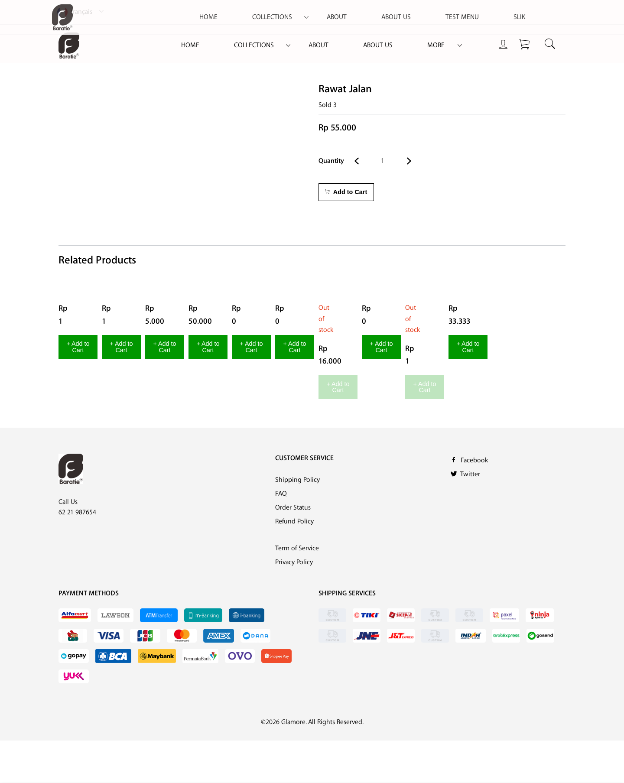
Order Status (293, 550)
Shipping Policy (297, 522)
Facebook (474, 503)
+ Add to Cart (104, 414)
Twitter (470, 516)
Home (190, 45)
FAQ (281, 536)
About (318, 45)
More (436, 45)
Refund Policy (294, 564)
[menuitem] (190, 45)
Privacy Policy (294, 604)
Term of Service (297, 591)
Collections (254, 45)
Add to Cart (346, 191)
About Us (378, 45)
